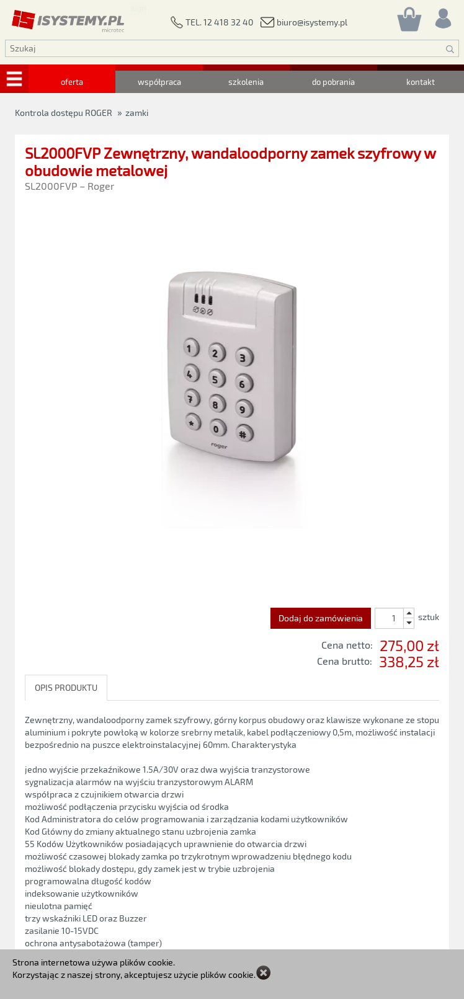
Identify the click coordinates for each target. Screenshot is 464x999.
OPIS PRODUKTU (66, 687)
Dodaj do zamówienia (321, 618)
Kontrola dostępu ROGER (63, 112)
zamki (136, 112)
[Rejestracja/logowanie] (442, 15)
